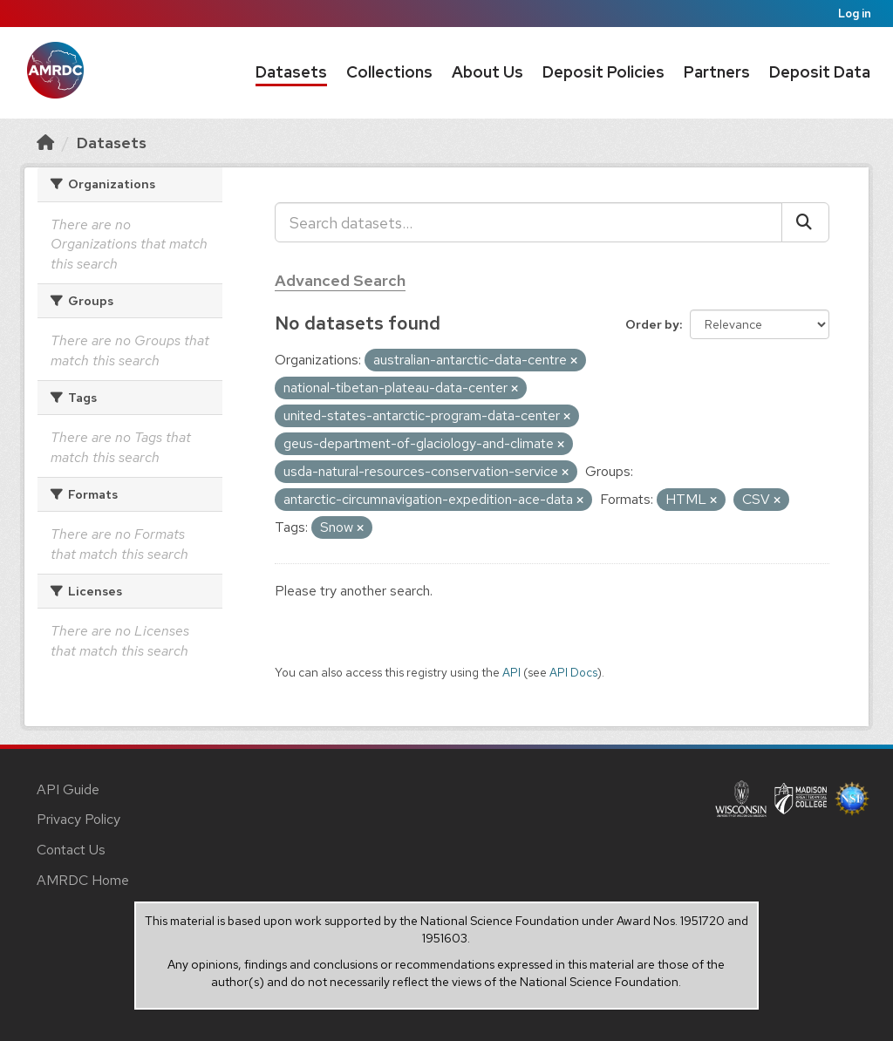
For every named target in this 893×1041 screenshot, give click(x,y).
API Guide (68, 789)
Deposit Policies (603, 72)
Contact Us (71, 849)
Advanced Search (340, 280)
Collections (389, 72)
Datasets (291, 72)
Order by (652, 324)
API (511, 672)
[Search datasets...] (528, 222)
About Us (487, 72)
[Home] (45, 143)
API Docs (573, 672)
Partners (717, 72)
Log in (854, 13)
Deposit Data (819, 72)
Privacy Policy (78, 819)
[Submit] (805, 222)
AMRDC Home (83, 880)
